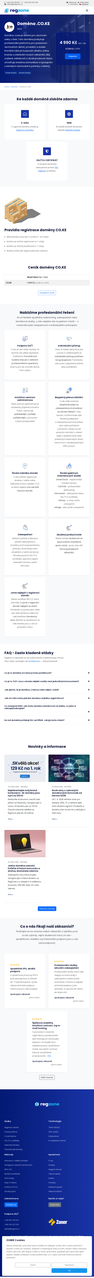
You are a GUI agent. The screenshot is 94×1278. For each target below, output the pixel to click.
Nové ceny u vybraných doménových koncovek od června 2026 (67, 793)
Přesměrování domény (13, 1149)
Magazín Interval (55, 1169)
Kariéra (51, 1178)
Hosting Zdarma (10, 1132)
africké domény (10, 73)
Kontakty (73, 4)
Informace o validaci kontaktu (16, 1160)
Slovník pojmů (10, 1191)
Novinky (51, 1165)
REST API (8, 1169)
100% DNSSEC (54, 1127)
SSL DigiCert (48, 169)
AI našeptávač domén (57, 1140)
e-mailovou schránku (27, 128)
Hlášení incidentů (55, 1191)
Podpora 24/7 (11, 1214)
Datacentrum (53, 1136)
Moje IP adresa (10, 1182)
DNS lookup (9, 1178)
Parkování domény (11, 1145)
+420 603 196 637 (12, 2)
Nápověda (83, 2)
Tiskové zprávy (54, 1174)
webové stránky (73, 130)
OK (78, 1270)
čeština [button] (83, 4)
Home (6, 87)
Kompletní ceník (47, 292)
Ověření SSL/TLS (11, 1187)
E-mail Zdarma (10, 1136)
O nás (50, 1160)
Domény (14, 87)
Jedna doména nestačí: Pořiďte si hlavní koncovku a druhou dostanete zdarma (24, 868)
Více (10, 819)
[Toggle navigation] (87, 10)
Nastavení (59, 1270)
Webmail (71, 2)
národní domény (24, 73)
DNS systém (53, 1132)
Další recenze (47, 1077)
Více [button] (48, 1056)
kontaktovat (34, 661)
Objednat (73, 56)
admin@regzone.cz (13, 4)
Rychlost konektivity (12, 1174)
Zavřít (41, 1270)
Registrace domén (11, 1127)
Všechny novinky (47, 908)
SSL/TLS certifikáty (11, 1140)
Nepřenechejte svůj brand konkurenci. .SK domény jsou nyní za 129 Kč (24, 793)
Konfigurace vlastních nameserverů (18, 1165)
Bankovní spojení (55, 1187)
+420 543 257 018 (30, 2)
